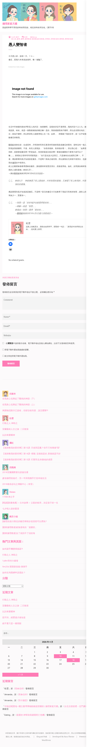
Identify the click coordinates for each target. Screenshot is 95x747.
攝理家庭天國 (9, 23)
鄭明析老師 (69, 39)
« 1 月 (20, 674)
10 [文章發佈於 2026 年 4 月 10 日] (60, 656)
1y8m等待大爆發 (10, 560)
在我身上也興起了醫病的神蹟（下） (19, 398)
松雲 (25, 37)
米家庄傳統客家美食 (10, 277)
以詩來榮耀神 (8, 435)
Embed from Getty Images (16, 67)
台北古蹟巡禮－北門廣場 (75, 706)
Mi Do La (33, 37)
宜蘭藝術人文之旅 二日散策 (15, 429)
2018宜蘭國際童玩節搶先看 (15, 472)
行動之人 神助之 (10, 423)
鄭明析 (61, 39)
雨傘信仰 (19, 688)
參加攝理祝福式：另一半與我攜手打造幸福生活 (24, 478)
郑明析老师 (55, 39)
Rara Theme (69, 737)
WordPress (46, 740)
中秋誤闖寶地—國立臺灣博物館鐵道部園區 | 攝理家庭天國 (31, 706)
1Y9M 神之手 (8, 497)
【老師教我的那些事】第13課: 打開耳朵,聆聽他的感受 (27, 459)
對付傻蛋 (23, 700)
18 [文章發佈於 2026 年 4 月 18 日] (73, 660)
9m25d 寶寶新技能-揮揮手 (14, 566)
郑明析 (47, 39)
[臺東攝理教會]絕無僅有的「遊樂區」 (19, 527)
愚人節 (13, 39)
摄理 (18, 39)
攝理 (22, 39)
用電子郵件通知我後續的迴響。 (17, 350)
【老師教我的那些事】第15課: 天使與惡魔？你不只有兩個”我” (31, 447)
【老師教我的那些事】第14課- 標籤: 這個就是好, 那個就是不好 (31, 453)
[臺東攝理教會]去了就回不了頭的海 (18, 533)
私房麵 (90, 277)
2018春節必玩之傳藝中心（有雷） (18, 484)
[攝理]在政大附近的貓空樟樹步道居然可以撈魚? (24, 521)
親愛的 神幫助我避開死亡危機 (30, 715)
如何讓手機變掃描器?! (12, 549)
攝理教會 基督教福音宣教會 (34, 39)
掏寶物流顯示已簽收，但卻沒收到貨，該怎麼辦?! (25, 410)
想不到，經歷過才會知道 (13, 617)
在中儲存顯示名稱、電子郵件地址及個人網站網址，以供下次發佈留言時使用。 (41, 343)
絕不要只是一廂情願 (11, 623)
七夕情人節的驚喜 (10, 508)
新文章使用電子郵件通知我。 (16, 356)
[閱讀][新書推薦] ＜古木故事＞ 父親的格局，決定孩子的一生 (30, 502)
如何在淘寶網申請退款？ (13, 572)
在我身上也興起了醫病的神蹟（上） (19, 404)
